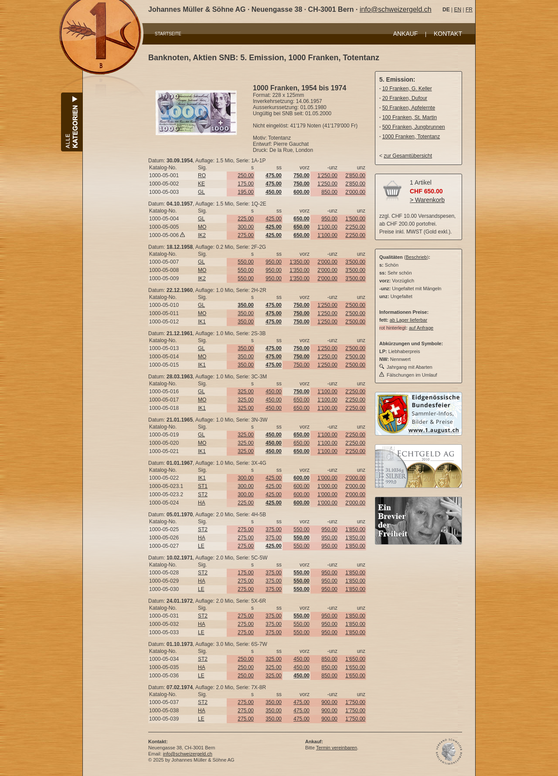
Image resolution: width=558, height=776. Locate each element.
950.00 (329, 219)
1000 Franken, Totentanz (411, 137)
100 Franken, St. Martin (409, 117)
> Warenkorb (427, 199)
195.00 (246, 192)
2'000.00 (355, 192)
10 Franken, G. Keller (407, 89)
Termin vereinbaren (336, 747)
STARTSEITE (168, 33)
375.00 (273, 529)
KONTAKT (448, 33)
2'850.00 (355, 175)
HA (201, 503)
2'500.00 (355, 305)
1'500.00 (355, 219)
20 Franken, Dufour (404, 98)
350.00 (246, 313)
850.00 (329, 192)
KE (201, 184)
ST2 (203, 494)
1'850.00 (355, 529)
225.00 (246, 219)
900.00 (329, 702)
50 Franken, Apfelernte (408, 108)
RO (202, 175)
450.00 (273, 391)
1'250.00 (327, 175)
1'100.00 (327, 227)
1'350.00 (299, 262)
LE (201, 546)
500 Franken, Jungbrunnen (413, 127)
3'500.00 (355, 262)
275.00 (246, 235)
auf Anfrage (421, 327)
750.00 (301, 365)
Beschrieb (416, 257)
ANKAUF (405, 33)
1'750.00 (355, 702)
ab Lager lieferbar (408, 320)
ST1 (203, 486)
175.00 (246, 184)
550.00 (246, 262)
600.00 (301, 486)
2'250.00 (355, 227)
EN (457, 10)
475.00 (301, 702)
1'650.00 (355, 659)
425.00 (273, 219)
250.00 (246, 175)
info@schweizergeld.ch (396, 9)
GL (201, 192)
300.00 (246, 227)
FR (469, 10)
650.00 (301, 400)
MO (202, 227)
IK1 (202, 322)
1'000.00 (327, 478)
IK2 (202, 235)
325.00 (246, 391)
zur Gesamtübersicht (408, 156)
